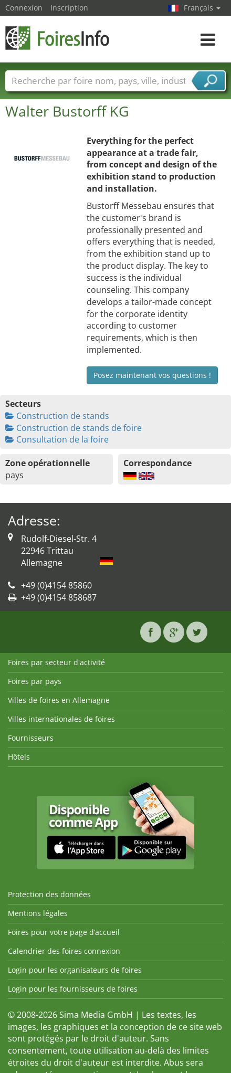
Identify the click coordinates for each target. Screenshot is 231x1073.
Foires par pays (34, 681)
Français (202, 8)
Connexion (24, 8)
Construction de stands (57, 416)
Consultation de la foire (57, 439)
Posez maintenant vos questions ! (152, 375)
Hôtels (19, 757)
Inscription (69, 8)
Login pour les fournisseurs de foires (73, 989)
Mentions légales (38, 913)
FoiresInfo (57, 38)
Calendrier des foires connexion (64, 951)
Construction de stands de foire (73, 428)
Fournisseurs (31, 738)
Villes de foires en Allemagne (59, 700)
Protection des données (49, 894)
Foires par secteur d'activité (56, 662)
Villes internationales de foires (61, 719)
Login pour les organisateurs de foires (75, 970)
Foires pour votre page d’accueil (64, 932)
